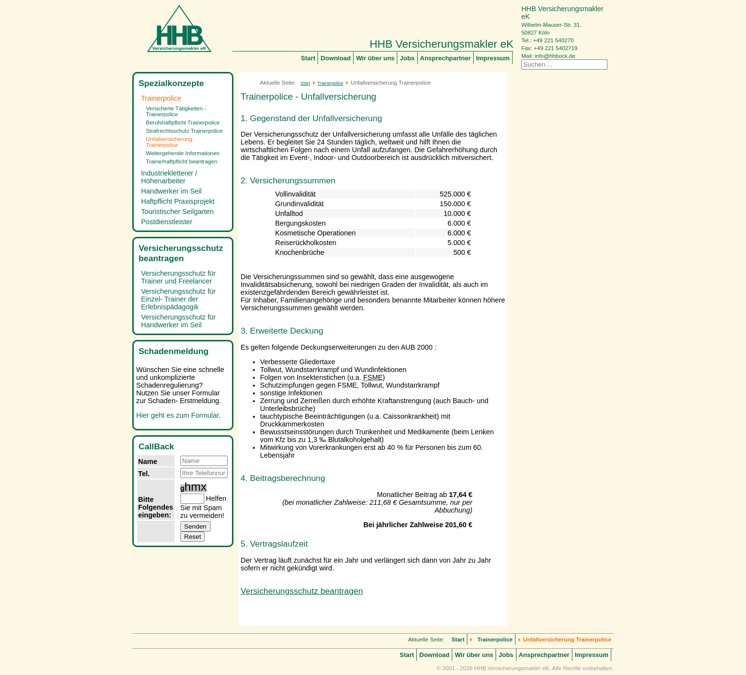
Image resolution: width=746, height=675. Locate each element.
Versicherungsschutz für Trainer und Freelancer (178, 277)
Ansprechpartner (445, 58)
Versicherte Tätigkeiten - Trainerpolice (176, 111)
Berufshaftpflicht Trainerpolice (183, 122)
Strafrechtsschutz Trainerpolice (184, 131)
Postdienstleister (167, 222)
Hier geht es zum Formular (177, 415)
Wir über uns (375, 58)
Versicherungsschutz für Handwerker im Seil (178, 321)
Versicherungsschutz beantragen (302, 591)
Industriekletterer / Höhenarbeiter (169, 177)
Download (335, 58)
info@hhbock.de (554, 56)
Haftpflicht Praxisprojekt (177, 201)
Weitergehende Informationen (183, 153)
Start (308, 58)
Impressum (493, 58)
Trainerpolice (161, 98)
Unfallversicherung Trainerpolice (169, 142)
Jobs (407, 58)
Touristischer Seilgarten (177, 211)
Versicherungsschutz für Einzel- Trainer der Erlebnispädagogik (178, 299)
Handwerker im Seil (171, 191)
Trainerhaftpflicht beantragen (181, 161)
